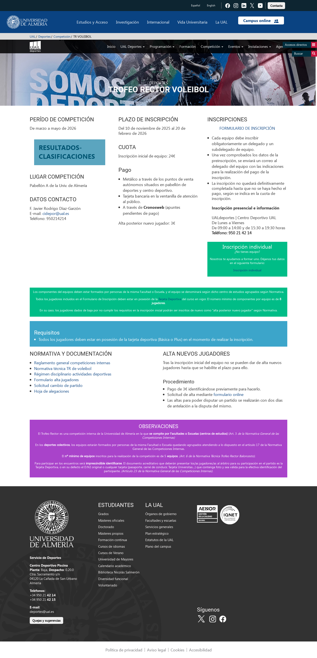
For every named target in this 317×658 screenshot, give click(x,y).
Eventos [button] (235, 46)
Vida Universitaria (192, 22)
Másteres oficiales (111, 520)
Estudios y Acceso (92, 22)
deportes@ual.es (42, 611)
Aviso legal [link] (156, 649)
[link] (276, 5)
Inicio (111, 46)
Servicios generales (159, 527)
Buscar (305, 54)
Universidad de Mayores (115, 559)
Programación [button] (162, 46)
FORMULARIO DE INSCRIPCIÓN (247, 128)
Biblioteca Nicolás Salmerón (118, 572)
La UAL (221, 22)
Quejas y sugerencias (46, 620)
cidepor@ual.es (55, 213)
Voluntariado (107, 585)
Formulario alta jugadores (56, 379)
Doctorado (106, 527)
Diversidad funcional (113, 579)
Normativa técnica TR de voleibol (62, 368)
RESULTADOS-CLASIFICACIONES (67, 152)
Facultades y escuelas (160, 520)
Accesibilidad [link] (200, 649)
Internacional (158, 22)
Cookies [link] (177, 649)
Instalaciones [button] (259, 46)
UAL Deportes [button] (132, 46)
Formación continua (112, 540)
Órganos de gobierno (161, 514)
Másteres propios (110, 533)
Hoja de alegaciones (51, 391)
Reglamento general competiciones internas (72, 362)
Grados (103, 514)
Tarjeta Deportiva (169, 299)
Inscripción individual (247, 270)
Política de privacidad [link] (123, 649)
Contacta (276, 6)
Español (195, 5)
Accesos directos (301, 45)
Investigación (127, 22)
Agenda (282, 46)
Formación (187, 46)
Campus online (261, 20)
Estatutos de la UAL (159, 540)
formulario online (228, 394)
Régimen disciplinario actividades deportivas (72, 374)
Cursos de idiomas (111, 546)
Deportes (44, 36)
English (211, 5)
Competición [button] (212, 46)
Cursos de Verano (110, 553)
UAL (32, 36)
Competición (61, 36)
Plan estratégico (157, 533)
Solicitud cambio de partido (58, 385)
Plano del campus (158, 546)
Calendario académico (114, 566)
